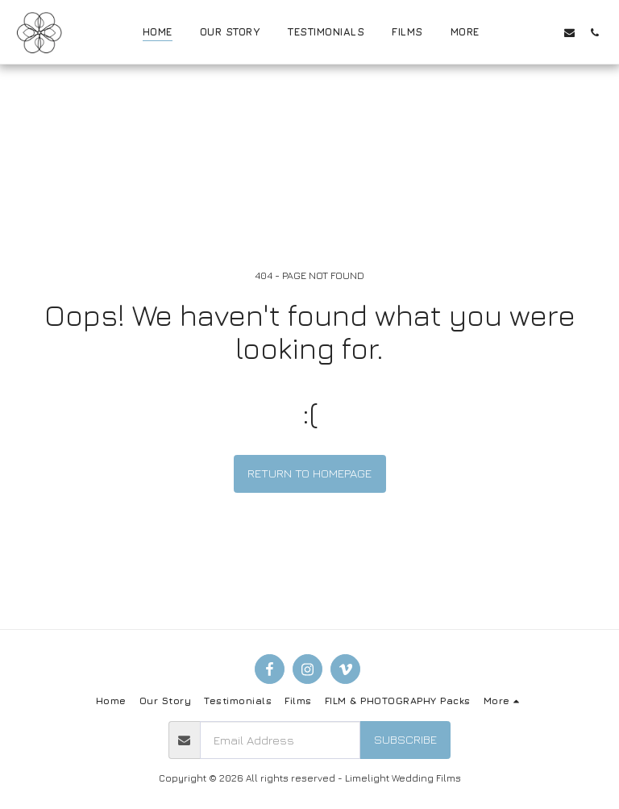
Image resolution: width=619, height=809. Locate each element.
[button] (519, 32)
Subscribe (405, 739)
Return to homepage (309, 473)
